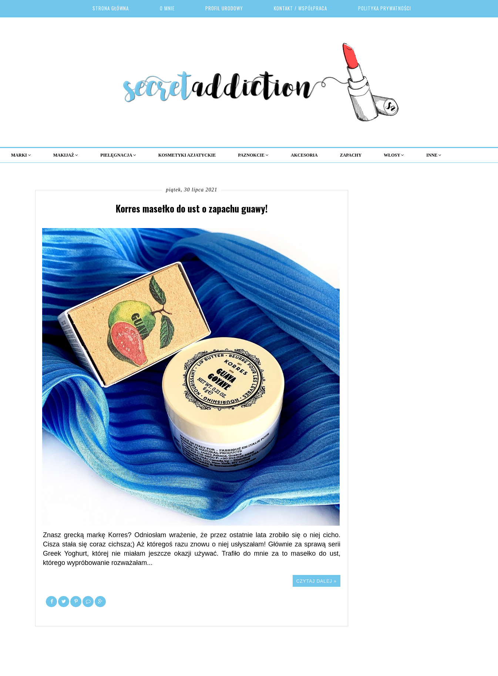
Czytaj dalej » (316, 581)
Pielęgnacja (118, 155)
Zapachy (350, 155)
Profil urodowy (224, 8)
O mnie (167, 8)
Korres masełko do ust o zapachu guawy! (191, 208)
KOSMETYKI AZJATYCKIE (187, 155)
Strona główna (110, 8)
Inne (433, 155)
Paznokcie (253, 155)
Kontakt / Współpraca (300, 8)
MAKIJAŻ (65, 155)
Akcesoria (304, 155)
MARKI (21, 155)
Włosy (394, 155)
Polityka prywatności (384, 8)
